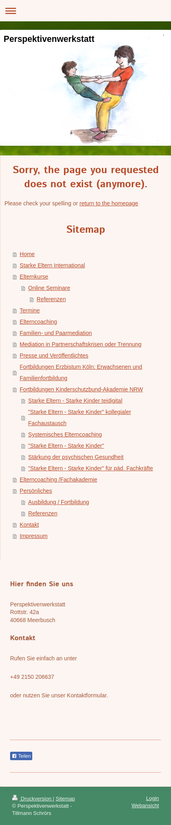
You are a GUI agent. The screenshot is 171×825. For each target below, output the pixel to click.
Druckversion (32, 799)
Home (27, 254)
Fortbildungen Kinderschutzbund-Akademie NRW (81, 389)
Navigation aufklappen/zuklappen (85, 10)
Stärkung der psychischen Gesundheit (76, 457)
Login (152, 798)
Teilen (21, 756)
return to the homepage (108, 203)
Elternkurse (34, 276)
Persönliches (36, 491)
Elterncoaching (38, 321)
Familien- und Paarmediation (56, 333)
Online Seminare (49, 288)
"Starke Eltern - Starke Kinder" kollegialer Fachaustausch (79, 417)
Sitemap (65, 799)
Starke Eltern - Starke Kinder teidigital (75, 400)
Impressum (34, 536)
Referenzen (51, 299)
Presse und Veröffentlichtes (54, 355)
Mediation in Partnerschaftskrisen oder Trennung (81, 344)
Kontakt (29, 524)
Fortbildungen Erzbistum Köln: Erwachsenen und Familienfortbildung (81, 372)
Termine (30, 310)
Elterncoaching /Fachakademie (58, 479)
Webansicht (145, 805)
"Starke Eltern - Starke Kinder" (66, 445)
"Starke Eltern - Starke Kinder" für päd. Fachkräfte (90, 468)
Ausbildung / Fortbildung (58, 502)
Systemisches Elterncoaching (65, 434)
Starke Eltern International (52, 265)
